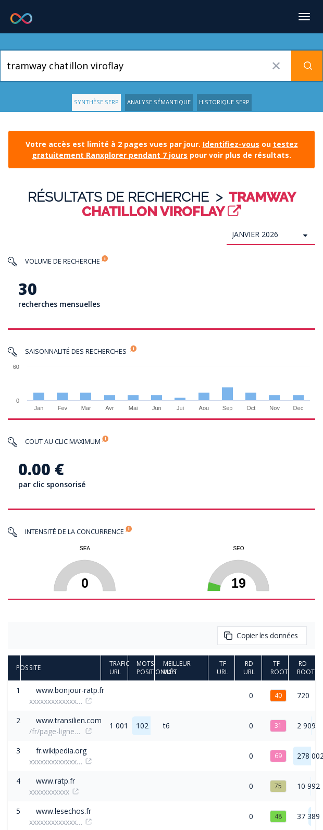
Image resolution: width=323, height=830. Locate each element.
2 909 (306, 725)
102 (142, 725)
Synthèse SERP (96, 102)
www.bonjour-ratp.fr (70, 690)
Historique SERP (224, 102)
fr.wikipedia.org (61, 750)
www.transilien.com (69, 720)
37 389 (308, 816)
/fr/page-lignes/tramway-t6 (55, 731)
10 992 (308, 786)
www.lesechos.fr (63, 811)
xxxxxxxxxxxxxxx (55, 822)
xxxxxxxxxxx (49, 792)
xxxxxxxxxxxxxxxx (55, 761)
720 (303, 695)
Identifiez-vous (231, 144)
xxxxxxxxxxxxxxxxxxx (55, 701)
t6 (166, 725)
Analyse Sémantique (159, 102)
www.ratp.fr (55, 781)
